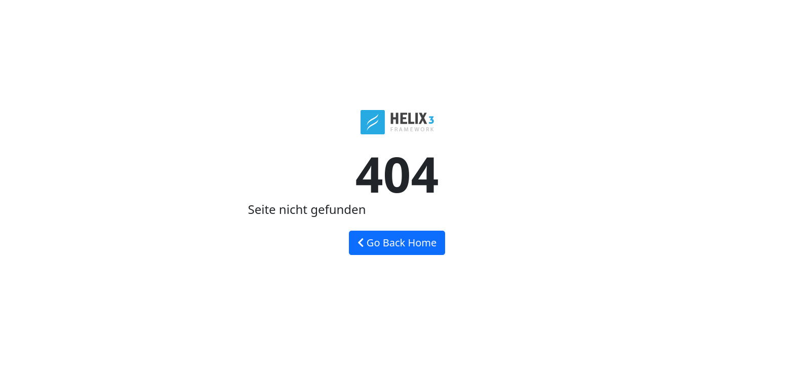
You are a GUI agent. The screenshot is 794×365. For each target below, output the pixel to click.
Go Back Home (397, 242)
